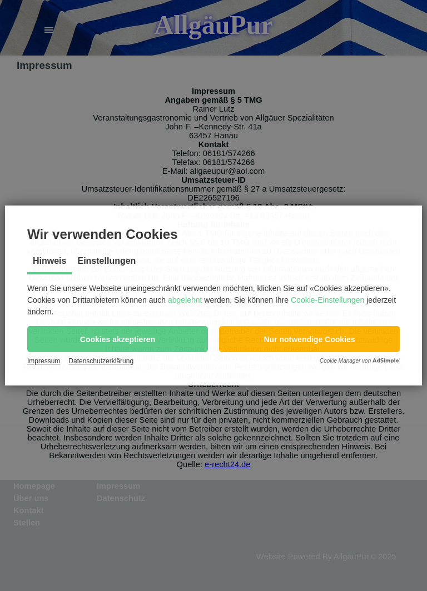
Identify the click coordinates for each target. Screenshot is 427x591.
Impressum (43, 361)
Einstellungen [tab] (106, 261)
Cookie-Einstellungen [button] (327, 300)
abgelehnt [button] (185, 300)
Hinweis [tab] (49, 261)
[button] (117, 339)
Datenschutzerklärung (100, 361)
